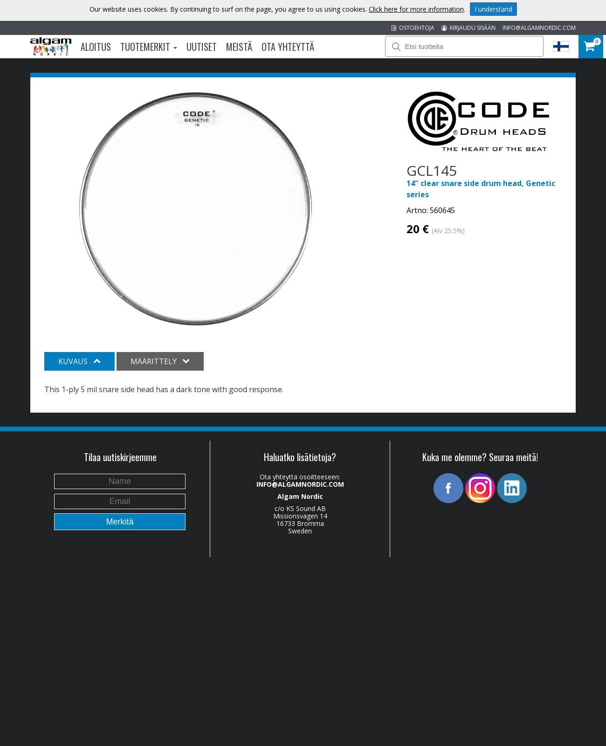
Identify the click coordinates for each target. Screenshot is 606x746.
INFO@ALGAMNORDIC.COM (539, 28)
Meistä (239, 47)
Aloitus (96, 47)
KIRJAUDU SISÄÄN (468, 28)
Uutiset (201, 47)
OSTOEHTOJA (413, 28)
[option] (195, 208)
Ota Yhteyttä (288, 47)
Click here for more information (416, 9)
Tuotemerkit (148, 47)
